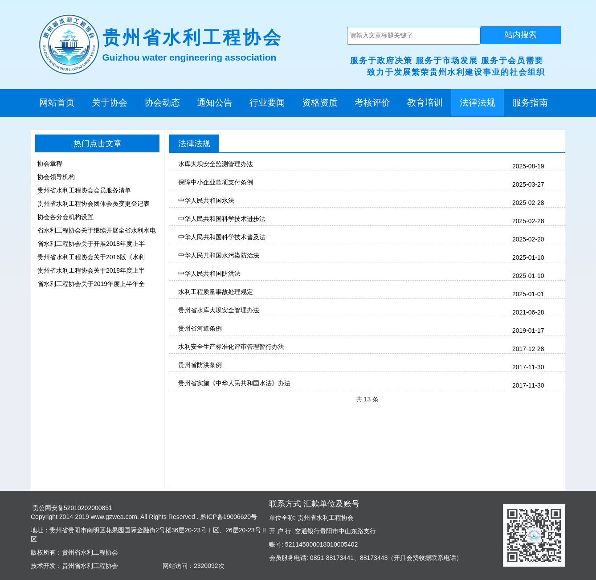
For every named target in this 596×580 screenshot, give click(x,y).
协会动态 (162, 102)
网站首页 (57, 102)
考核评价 (372, 102)
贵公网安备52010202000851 (71, 507)
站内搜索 (521, 34)
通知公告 (215, 102)
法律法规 (477, 102)
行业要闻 (267, 102)
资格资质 (320, 102)
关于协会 (109, 102)
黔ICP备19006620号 (228, 516)
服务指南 (530, 102)
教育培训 (425, 102)
